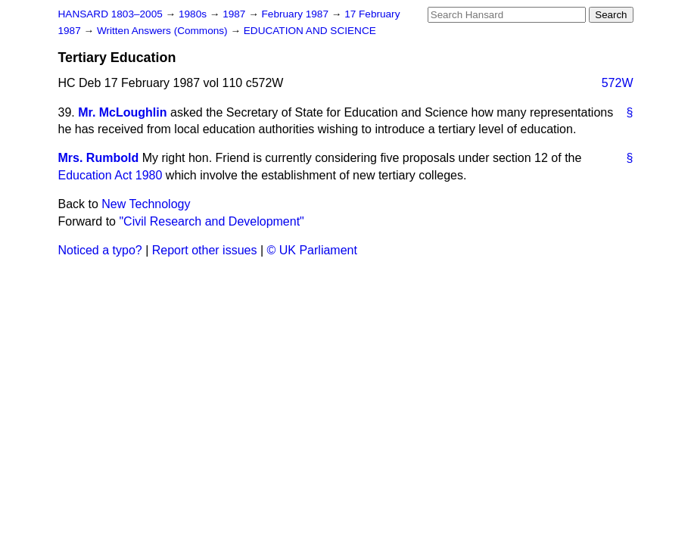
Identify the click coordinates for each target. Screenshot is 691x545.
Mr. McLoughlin (122, 112)
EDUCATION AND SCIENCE (310, 30)
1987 (235, 14)
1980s (194, 14)
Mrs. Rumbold (98, 157)
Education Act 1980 (110, 175)
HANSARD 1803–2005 (110, 14)
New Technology (145, 204)
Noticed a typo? (100, 250)
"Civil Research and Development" (211, 221)
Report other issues (204, 250)
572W (617, 82)
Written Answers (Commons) (164, 30)
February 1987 (296, 14)
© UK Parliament (312, 250)
